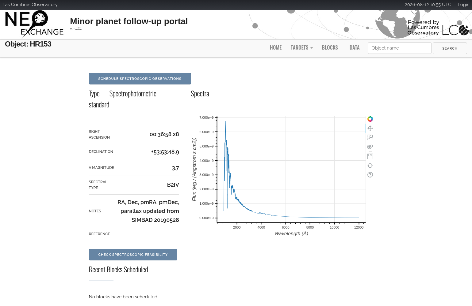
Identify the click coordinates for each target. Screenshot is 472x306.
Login (464, 4)
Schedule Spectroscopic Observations (140, 79)
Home (276, 47)
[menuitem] (450, 48)
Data (355, 47)
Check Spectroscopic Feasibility (133, 255)
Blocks (330, 47)
